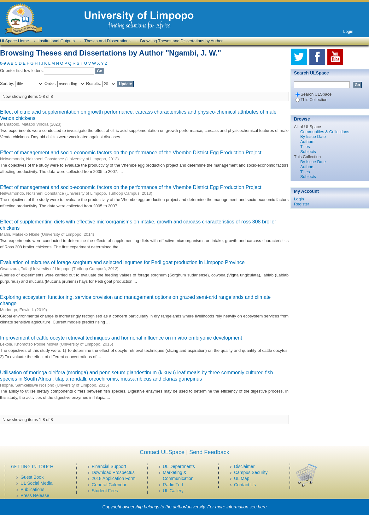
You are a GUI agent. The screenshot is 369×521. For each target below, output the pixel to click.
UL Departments (179, 466)
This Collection (311, 99)
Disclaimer (244, 466)
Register (301, 204)
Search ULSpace (313, 94)
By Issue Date (313, 136)
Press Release (34, 495)
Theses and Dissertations (107, 40)
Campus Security (251, 472)
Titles (305, 146)
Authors (307, 141)
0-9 (3, 63)
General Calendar (109, 484)
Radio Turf (173, 484)
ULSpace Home (14, 40)
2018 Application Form (114, 478)
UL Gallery (173, 490)
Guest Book (32, 477)
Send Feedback (209, 452)
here (262, 506)
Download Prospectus (113, 472)
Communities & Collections (324, 131)
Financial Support (109, 466)
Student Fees (105, 490)
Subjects (308, 151)
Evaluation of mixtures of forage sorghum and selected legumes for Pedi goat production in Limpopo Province (122, 262)
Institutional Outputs (56, 40)
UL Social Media (36, 483)
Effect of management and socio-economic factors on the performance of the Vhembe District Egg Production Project (130, 152)
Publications (32, 489)
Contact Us (245, 484)
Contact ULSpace (162, 452)
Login (348, 31)
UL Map (241, 478)
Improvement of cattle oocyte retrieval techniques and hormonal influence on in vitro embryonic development (121, 337)
